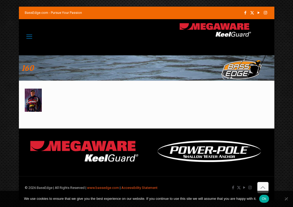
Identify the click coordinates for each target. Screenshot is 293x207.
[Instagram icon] (265, 12)
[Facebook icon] (245, 12)
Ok (264, 199)
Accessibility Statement (139, 188)
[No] (286, 198)
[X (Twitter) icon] (252, 12)
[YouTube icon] (259, 12)
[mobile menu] (29, 36)
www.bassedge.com (103, 188)
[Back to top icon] (263, 187)
